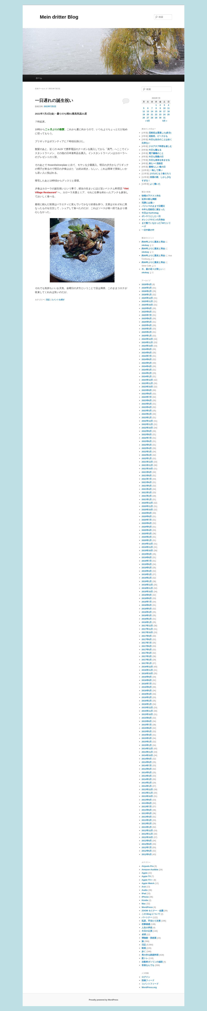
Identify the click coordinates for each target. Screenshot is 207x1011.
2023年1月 (147, 417)
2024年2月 (147, 373)
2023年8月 (147, 393)
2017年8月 (147, 639)
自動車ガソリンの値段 (152, 962)
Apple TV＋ (147, 880)
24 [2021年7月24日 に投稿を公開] (164, 114)
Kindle (145, 900)
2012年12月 (147, 830)
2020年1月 (147, 540)
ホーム (39, 78)
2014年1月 (147, 786)
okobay (145, 245)
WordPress (147, 907)
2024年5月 (147, 363)
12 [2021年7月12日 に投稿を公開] (144, 111)
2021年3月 (147, 492)
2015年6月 (147, 728)
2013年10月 (147, 796)
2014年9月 (147, 759)
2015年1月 (147, 745)
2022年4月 (147, 448)
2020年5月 (147, 527)
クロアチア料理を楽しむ (160, 146)
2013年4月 (147, 817)
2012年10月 (147, 837)
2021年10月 (147, 468)
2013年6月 (147, 810)
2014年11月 (147, 752)
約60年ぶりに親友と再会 (153, 242)
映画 (144, 948)
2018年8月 (147, 598)
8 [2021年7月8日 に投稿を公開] (156, 108)
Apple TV (146, 876)
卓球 (144, 934)
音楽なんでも (148, 965)
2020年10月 (147, 509)
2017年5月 (147, 649)
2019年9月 (147, 554)
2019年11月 (147, 547)
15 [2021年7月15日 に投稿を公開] (156, 111)
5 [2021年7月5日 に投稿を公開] (143, 108)
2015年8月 (147, 721)
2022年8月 (147, 434)
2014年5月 (147, 772)
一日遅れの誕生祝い (54, 100)
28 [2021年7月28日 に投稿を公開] (152, 118)
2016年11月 (147, 670)
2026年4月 (147, 284)
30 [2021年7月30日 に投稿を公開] (160, 118)
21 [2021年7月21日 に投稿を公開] (152, 114)
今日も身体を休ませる (159, 160)
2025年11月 (147, 301)
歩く (144, 951)
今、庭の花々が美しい (152, 269)
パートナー (147, 917)
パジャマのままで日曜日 (153, 206)
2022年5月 (147, 445)
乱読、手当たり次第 (151, 921)
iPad (144, 893)
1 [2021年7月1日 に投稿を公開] (156, 105)
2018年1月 (147, 622)
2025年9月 (147, 308)
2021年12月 (147, 462)
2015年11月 (147, 711)
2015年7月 (147, 724)
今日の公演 (147, 931)
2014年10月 (147, 755)
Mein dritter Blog (56, 17)
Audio (145, 890)
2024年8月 (147, 352)
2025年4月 (147, 325)
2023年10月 (147, 386)
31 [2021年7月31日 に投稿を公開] (164, 118)
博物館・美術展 (149, 938)
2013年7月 (147, 806)
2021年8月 (147, 475)
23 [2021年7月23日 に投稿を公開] (160, 114)
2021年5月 (147, 485)
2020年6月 (147, 523)
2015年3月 (147, 738)
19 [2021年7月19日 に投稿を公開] (144, 114)
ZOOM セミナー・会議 (152, 910)
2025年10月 (147, 305)
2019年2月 (147, 578)
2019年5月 (147, 567)
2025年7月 (147, 315)
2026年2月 (147, 291)
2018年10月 (147, 591)
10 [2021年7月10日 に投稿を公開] (164, 108)
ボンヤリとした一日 (151, 216)
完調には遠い (148, 202)
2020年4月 (147, 530)
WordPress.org (149, 987)
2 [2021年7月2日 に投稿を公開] (160, 105)
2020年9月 (147, 513)
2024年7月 (147, 356)
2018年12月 (147, 585)
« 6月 (147, 121)
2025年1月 (147, 335)
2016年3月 (147, 697)
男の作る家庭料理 (150, 955)
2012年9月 (147, 840)
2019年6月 (147, 564)
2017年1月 (147, 663)
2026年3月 (147, 288)
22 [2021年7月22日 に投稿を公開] (156, 114)
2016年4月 (147, 694)
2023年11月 (147, 383)
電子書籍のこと (156, 153)
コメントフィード (150, 984)
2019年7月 (147, 561)
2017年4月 (147, 653)
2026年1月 (147, 294)
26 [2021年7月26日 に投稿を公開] (144, 118)
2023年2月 (147, 414)
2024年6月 (147, 359)
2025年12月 (147, 298)
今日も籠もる (155, 150)
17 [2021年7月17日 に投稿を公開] (164, 111)
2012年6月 (147, 851)
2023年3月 (147, 410)
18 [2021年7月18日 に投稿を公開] (168, 111)
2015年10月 (147, 714)
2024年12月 (147, 339)
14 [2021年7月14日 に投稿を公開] (152, 111)
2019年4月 (147, 571)
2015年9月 (147, 718)
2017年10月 (147, 632)
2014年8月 (147, 762)
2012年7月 (147, 847)
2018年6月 (147, 605)
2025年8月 (147, 312)
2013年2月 (147, 823)
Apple (144, 873)
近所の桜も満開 (149, 199)
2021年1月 (147, 499)
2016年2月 (147, 701)
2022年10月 (147, 428)
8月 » (165, 121)
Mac (144, 903)
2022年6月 (147, 441)
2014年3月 (147, 779)
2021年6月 (147, 482)
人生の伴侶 (147, 927)
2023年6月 (147, 400)
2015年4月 (147, 735)
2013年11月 (147, 793)
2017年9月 (147, 636)
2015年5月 (147, 731)
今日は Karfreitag (150, 213)
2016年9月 (147, 677)
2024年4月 (147, 366)
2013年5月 (147, 813)
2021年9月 (147, 472)
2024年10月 (147, 346)
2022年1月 (147, 458)
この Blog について (151, 914)
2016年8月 (147, 680)
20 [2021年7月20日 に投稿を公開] (148, 114)
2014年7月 (147, 765)
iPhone (145, 897)
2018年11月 (147, 588)
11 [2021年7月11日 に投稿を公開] (168, 108)
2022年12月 (147, 421)
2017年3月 (147, 656)
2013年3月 (147, 820)
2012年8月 (147, 844)
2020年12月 (147, 503)
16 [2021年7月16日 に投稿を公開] (160, 111)
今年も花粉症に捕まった (153, 209)
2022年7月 (147, 438)
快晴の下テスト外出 (151, 196)
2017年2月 (147, 659)
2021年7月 (147, 479)
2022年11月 (147, 424)
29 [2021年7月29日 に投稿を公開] (156, 118)
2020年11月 (147, 506)
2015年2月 (147, 741)
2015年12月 (147, 707)
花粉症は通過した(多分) (160, 133)
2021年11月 (147, 465)
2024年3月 (147, 370)
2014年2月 (147, 782)
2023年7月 (147, 397)
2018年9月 (147, 595)
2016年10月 (147, 673)
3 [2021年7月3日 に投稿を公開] (164, 105)
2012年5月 (147, 854)
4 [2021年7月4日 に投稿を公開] (168, 105)
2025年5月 (147, 322)
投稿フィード (148, 980)
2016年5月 (147, 690)
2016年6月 (147, 687)
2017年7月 (147, 643)
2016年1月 (147, 704)
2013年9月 (147, 800)
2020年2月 (147, 537)
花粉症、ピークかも (158, 136)
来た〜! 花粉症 (156, 163)
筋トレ (145, 958)
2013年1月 (147, 827)
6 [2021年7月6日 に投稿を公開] (147, 108)
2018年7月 (147, 601)
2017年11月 (147, 629)
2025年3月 (147, 328)
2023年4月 (147, 407)
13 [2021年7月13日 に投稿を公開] (148, 111)
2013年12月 (147, 789)
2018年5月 (147, 608)
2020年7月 (147, 520)
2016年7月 (147, 683)
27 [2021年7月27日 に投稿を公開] (148, 118)
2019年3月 (147, 574)
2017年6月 (147, 646)
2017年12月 (147, 625)
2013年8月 (147, 803)
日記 (48, 300)
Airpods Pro (148, 866)
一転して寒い (156, 170)
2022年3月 (147, 451)
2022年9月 (147, 431)
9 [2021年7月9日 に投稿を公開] (160, 108)
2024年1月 (147, 376)
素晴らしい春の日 (157, 167)
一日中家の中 (148, 230)
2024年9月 (147, 349)
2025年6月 (147, 318)
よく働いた (155, 184)
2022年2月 (147, 455)
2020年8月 (147, 516)
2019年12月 (147, 543)
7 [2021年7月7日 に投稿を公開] (152, 108)
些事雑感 (146, 924)
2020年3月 (147, 533)
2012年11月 (147, 834)
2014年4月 (147, 776)
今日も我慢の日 (156, 156)
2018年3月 (147, 615)
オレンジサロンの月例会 (153, 219)
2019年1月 (147, 581)
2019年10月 (147, 550)
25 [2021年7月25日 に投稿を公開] (168, 114)
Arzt (144, 886)
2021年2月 (147, 496)
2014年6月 (147, 769)
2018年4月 (147, 612)
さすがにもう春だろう (160, 173)
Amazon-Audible (150, 869)
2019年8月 (147, 557)
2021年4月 (147, 489)
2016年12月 (147, 666)
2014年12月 (147, 748)
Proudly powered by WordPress (103, 1000)
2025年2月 (147, 332)
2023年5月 (147, 404)
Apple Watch (148, 883)
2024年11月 (147, 342)
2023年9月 (147, 390)
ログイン (146, 977)
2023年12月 (147, 380)
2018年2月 (147, 619)
